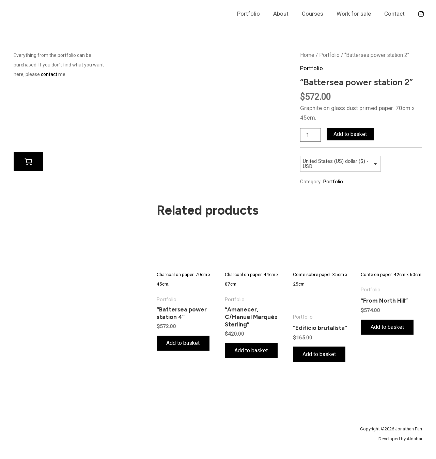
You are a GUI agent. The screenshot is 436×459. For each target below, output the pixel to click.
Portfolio (256, 13)
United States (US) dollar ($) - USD (336, 163)
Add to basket (350, 134)
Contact (395, 13)
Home (307, 55)
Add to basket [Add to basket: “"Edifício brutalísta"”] (320, 354)
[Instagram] (421, 14)
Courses (316, 13)
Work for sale (356, 13)
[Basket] (28, 161)
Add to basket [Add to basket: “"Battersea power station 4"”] (183, 343)
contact (49, 74)
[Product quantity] (310, 135)
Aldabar (414, 438)
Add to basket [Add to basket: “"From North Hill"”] (387, 327)
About (286, 13)
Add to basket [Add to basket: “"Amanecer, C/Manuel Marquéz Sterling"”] (251, 351)
